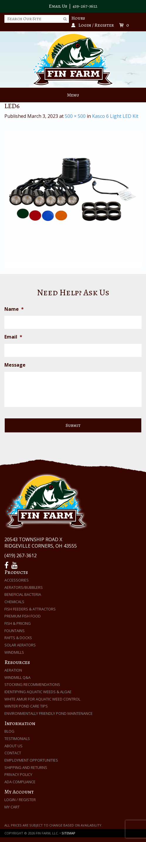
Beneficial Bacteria (22, 594)
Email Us (58, 6)
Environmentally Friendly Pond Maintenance (48, 713)
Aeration (13, 670)
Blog (9, 731)
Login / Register (20, 799)
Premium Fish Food (22, 616)
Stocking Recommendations (32, 684)
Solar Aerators (20, 645)
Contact (12, 752)
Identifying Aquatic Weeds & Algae (38, 691)
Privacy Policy (18, 774)
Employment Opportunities (31, 760)
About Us (13, 745)
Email (13, 337)
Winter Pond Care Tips (26, 706)
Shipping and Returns (25, 767)
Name (14, 309)
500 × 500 (75, 116)
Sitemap (68, 833)
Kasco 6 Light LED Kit (115, 116)
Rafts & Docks (18, 637)
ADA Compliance (19, 781)
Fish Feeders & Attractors (30, 609)
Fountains (14, 630)
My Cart (12, 807)
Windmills (14, 652)
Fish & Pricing (17, 623)
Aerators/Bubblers (23, 587)
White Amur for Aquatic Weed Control (42, 699)
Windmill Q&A (17, 677)
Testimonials (17, 738)
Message (15, 365)
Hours (78, 18)
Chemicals (14, 601)
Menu (73, 95)
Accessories (16, 580)
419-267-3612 (85, 6)
